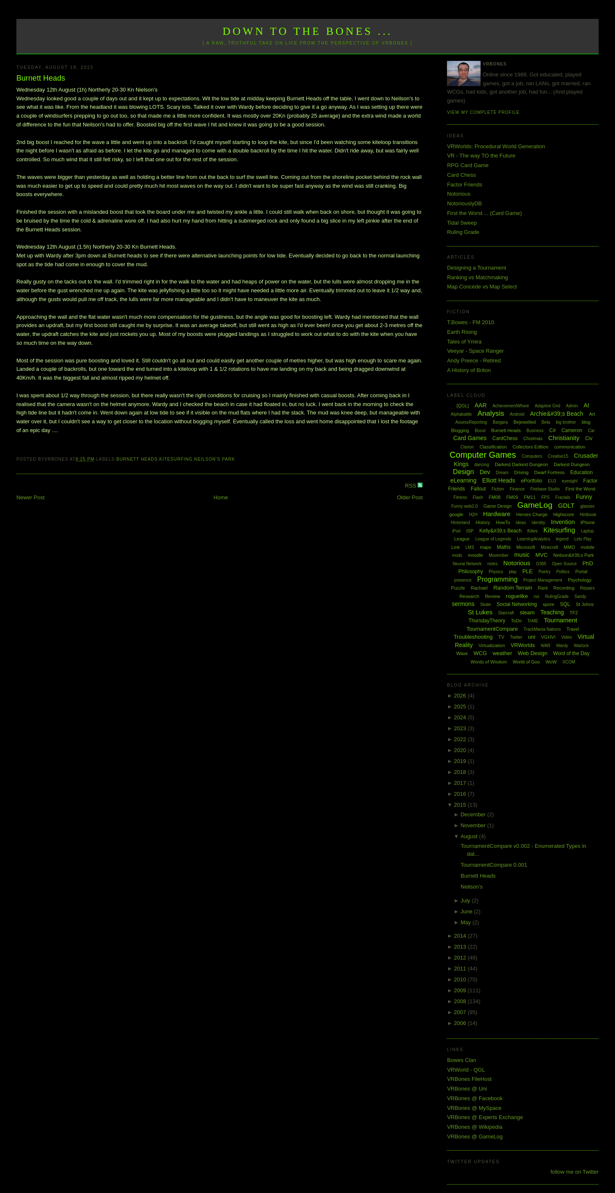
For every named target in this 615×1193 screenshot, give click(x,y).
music (522, 554)
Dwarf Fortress (549, 472)
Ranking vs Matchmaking (477, 277)
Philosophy (470, 571)
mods (457, 555)
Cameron (571, 430)
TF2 (574, 612)
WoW (551, 661)
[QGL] (463, 405)
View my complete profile (483, 112)
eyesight (569, 481)
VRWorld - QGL (466, 1070)
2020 (461, 750)
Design (463, 471)
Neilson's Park (214, 459)
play (512, 571)
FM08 (494, 497)
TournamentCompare (492, 629)
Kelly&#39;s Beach (500, 531)
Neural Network (466, 563)
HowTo (503, 522)
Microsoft (525, 547)
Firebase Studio (545, 489)
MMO (569, 547)
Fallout (478, 489)
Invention (563, 522)
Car (591, 430)
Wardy (562, 645)
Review (492, 596)
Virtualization (491, 645)
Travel (573, 629)
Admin (572, 406)
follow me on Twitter (574, 1172)
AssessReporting (471, 422)
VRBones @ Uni (467, 1088)
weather (502, 653)
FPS (545, 497)
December (473, 814)
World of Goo (526, 661)
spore (549, 604)
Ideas (520, 522)
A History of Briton (469, 370)
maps (485, 547)
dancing (481, 464)
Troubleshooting (473, 637)
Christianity (563, 437)
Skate (485, 604)
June (467, 911)
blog (586, 422)
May (466, 922)
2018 (461, 772)
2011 (461, 968)
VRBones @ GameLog (474, 1136)
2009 (461, 990)
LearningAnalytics (533, 539)
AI (586, 405)
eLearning (463, 480)
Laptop (587, 531)
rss (536, 596)
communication (569, 446)
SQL (565, 604)
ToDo (516, 620)
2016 (461, 794)
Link (455, 547)
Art (592, 414)
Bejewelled (524, 422)
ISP (470, 530)
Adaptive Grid (547, 406)
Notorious (458, 194)
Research (469, 596)
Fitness (460, 497)
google (456, 514)
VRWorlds (522, 645)
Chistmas (533, 438)
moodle (475, 555)
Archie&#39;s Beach (556, 413)
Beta (545, 422)
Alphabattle (461, 414)
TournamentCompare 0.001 (494, 865)
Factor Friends (464, 184)
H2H (473, 514)
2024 (461, 717)
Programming (497, 579)
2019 (461, 761)
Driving (521, 472)
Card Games (469, 438)
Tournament (560, 620)
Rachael (478, 587)
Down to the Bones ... (308, 31)
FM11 (530, 497)
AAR (481, 405)
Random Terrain (512, 588)
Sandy (580, 596)
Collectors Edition (530, 446)
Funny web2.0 (464, 506)
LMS (469, 547)
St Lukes (480, 612)
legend (562, 539)
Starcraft (506, 613)
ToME (533, 621)
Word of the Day (571, 653)
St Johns (585, 604)
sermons (463, 603)
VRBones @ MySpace (474, 1108)
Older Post (410, 497)
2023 (461, 728)
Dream (502, 472)
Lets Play (582, 539)
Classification (493, 446)
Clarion (467, 447)
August (469, 836)
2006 (461, 1023)
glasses (587, 506)
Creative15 (558, 456)
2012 (461, 957)
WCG (480, 653)
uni (531, 637)
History (483, 522)
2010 (461, 979)
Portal (581, 571)
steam (527, 612)
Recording (563, 587)
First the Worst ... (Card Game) (484, 213)
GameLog (535, 505)
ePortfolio (531, 481)
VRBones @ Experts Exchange (485, 1117)
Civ (588, 438)
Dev (485, 472)
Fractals (562, 497)
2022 (461, 739)
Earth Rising (462, 332)
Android (517, 414)
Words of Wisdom (488, 661)
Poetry (545, 571)
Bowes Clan (461, 1060)
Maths (504, 547)
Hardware (496, 513)
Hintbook (588, 514)
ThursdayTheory (486, 621)
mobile (587, 547)
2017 (461, 783)
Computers (532, 456)
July (466, 900)
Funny (584, 496)
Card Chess (461, 175)
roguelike (517, 596)
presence (462, 580)
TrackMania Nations (542, 629)
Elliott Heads (498, 480)
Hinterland (460, 522)
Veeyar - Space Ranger (475, 351)
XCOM (568, 662)
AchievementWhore (510, 406)
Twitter (516, 637)
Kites (532, 530)
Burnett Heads (40, 78)
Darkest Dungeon (572, 464)
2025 (461, 706)
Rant (542, 587)
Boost (480, 430)
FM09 (512, 497)
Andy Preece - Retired (474, 360)
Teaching (552, 612)
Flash (478, 497)
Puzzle (458, 587)
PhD (588, 563)
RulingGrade (556, 596)
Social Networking (517, 604)
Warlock (581, 645)
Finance (517, 489)
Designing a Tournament (476, 268)
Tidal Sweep (462, 223)
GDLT (566, 505)
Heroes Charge (532, 514)
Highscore (563, 514)
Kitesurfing (175, 459)
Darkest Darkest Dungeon (521, 464)
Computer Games (482, 454)
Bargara (500, 422)
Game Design (498, 506)
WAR (545, 645)
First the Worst (580, 488)
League (462, 538)
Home (220, 497)
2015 (461, 805)
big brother (566, 422)
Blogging (460, 430)
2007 (461, 1012)
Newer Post (30, 497)
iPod (456, 531)
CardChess (505, 438)
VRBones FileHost (469, 1079)
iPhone (588, 522)
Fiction (497, 489)
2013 (461, 947)
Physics (496, 571)
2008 (461, 1001)
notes (492, 563)
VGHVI (548, 637)
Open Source (564, 563)
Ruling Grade (463, 232)
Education (581, 472)
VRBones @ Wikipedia (474, 1127)
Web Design (533, 653)
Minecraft (549, 547)
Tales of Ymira (464, 341)
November (473, 825)
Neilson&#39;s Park (573, 555)
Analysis (491, 413)
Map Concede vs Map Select (482, 286)
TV (501, 637)
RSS (411, 485)
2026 (461, 695)
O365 (541, 563)
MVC (541, 555)
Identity (538, 522)
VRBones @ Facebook (474, 1098)
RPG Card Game (468, 165)
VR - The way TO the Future (481, 155)
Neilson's (472, 887)
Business (535, 430)
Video (566, 637)
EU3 (552, 481)
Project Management (542, 580)
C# (552, 430)
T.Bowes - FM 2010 (470, 322)
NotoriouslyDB (464, 203)
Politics (563, 571)
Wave (462, 653)
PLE (527, 571)
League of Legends (493, 539)
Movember (498, 555)
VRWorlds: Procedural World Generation (496, 146)
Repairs (587, 588)
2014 (461, 936)
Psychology (579, 579)
